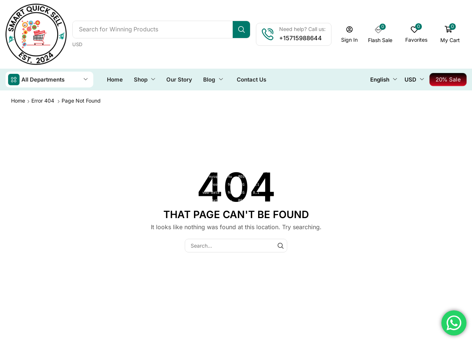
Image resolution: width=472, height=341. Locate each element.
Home (18, 100)
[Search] (241, 29)
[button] (349, 34)
